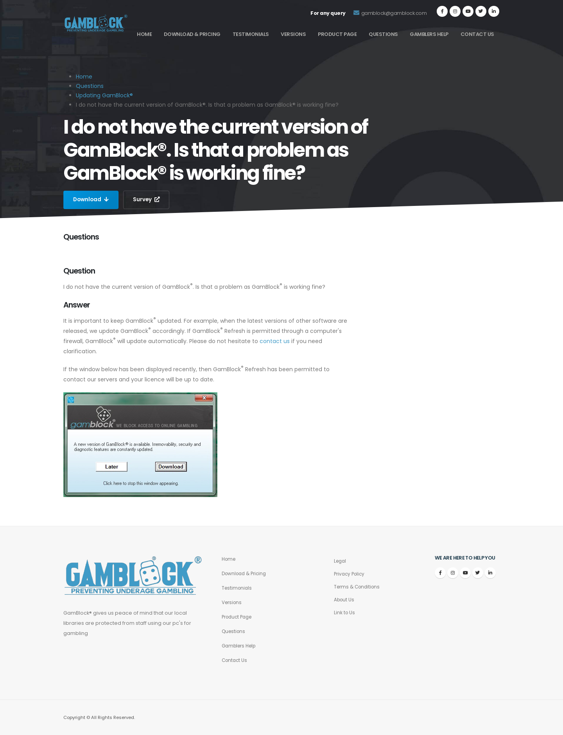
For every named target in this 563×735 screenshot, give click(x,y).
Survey (148, 200)
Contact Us (477, 34)
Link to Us (345, 612)
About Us (345, 599)
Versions (293, 34)
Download (91, 200)
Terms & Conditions (359, 586)
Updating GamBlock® (104, 95)
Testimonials (251, 34)
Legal (341, 561)
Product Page (337, 34)
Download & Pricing (192, 34)
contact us (275, 341)
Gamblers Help (429, 34)
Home (144, 34)
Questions (383, 34)
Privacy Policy (351, 573)
